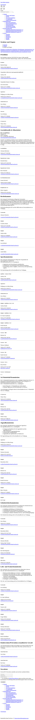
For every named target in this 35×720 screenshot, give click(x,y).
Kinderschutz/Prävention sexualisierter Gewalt (21, 51)
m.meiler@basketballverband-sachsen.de (9, 534)
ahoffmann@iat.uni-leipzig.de (7, 600)
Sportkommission (28, 49)
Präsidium (3, 49)
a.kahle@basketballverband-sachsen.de (9, 236)
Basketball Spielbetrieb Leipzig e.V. (13, 32)
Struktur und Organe (10, 15)
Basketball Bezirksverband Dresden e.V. (14, 30)
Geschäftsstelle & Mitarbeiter (11, 49)
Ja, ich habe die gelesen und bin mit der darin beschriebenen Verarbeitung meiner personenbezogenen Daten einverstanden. (17, 679)
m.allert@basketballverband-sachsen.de (9, 464)
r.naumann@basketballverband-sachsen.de (10, 174)
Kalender (8, 35)
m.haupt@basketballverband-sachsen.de (9, 68)
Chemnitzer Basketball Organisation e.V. (14, 29)
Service (4, 33)
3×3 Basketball (9, 19)
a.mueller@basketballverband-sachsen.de (9, 254)
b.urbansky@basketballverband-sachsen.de (10, 493)
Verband (5, 14)
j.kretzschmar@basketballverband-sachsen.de (10, 88)
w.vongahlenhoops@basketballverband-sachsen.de (11, 97)
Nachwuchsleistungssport (11, 23)
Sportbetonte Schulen (10, 26)
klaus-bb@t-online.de (5, 368)
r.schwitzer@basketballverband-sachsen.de (10, 483)
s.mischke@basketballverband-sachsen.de (9, 544)
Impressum (26, 718)
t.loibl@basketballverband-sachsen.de (9, 610)
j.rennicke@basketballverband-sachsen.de (9, 217)
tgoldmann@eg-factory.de (6, 348)
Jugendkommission (15, 50)
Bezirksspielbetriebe (7, 28)
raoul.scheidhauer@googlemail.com (8, 639)
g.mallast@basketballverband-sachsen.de (9, 620)
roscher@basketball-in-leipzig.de (8, 358)
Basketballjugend (7, 21)
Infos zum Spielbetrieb (11, 22)
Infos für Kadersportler (11, 27)
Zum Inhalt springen (5, 2)
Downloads (8, 36)
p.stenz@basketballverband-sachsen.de (9, 666)
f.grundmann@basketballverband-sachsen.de (10, 319)
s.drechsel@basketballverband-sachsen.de (9, 183)
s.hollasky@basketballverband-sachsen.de (10, 117)
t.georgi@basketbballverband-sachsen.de (9, 420)
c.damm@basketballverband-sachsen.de (9, 227)
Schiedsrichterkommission (25, 50)
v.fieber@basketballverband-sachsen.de (9, 656)
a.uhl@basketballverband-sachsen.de (8, 78)
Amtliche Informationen (11, 20)
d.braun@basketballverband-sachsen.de (9, 164)
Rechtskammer (21, 49)
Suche (2, 10)
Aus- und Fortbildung (10, 17)
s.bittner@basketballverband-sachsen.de (9, 107)
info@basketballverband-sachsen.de (8, 137)
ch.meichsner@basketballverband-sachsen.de (10, 154)
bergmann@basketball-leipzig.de (8, 554)
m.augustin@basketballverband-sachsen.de (10, 193)
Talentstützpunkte (9, 25)
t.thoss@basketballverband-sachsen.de (9, 127)
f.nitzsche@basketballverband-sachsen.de (9, 329)
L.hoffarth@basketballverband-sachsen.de (10, 245)
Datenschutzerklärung (13, 678)
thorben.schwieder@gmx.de (7, 455)
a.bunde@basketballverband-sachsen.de (9, 309)
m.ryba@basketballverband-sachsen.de (9, 563)
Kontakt (7, 38)
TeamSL (7, 39)
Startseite (5, 44)
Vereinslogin (3, 4)
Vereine (7, 16)
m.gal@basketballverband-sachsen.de (9, 338)
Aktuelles (8, 34)
